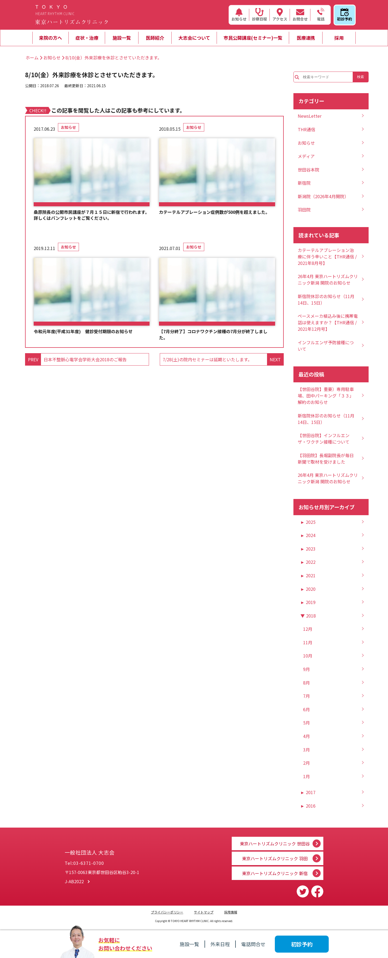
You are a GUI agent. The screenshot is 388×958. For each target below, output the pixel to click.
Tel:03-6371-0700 (84, 865)
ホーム (32, 57)
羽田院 (304, 209)
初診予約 (344, 15)
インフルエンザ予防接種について (326, 345)
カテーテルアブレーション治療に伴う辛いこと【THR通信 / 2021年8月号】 (327, 256)
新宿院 (304, 183)
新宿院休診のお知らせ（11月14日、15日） (326, 299)
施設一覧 (122, 37)
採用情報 (230, 912)
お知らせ (239, 15)
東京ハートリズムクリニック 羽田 (275, 857)
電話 (320, 15)
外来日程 (220, 943)
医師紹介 (155, 37)
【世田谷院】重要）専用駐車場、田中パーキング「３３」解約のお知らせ (326, 395)
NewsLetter (309, 116)
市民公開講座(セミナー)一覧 (253, 37)
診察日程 (259, 15)
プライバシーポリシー (167, 912)
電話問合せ (253, 943)
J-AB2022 (74, 883)
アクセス (279, 15)
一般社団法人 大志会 (116, 850)
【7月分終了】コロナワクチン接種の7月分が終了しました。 (213, 334)
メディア (306, 156)
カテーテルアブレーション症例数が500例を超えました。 (214, 212)
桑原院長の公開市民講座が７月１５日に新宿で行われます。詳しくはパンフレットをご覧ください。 (91, 215)
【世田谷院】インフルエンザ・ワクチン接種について (323, 438)
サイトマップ (203, 912)
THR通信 (306, 129)
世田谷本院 (308, 169)
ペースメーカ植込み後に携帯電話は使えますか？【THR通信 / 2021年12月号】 (328, 322)
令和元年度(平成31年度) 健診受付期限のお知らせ (83, 331)
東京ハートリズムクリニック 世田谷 (275, 841)
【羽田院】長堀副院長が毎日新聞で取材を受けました (326, 458)
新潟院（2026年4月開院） (323, 196)
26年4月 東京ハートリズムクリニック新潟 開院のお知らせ (328, 279)
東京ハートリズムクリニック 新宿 (275, 873)
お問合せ (300, 15)
